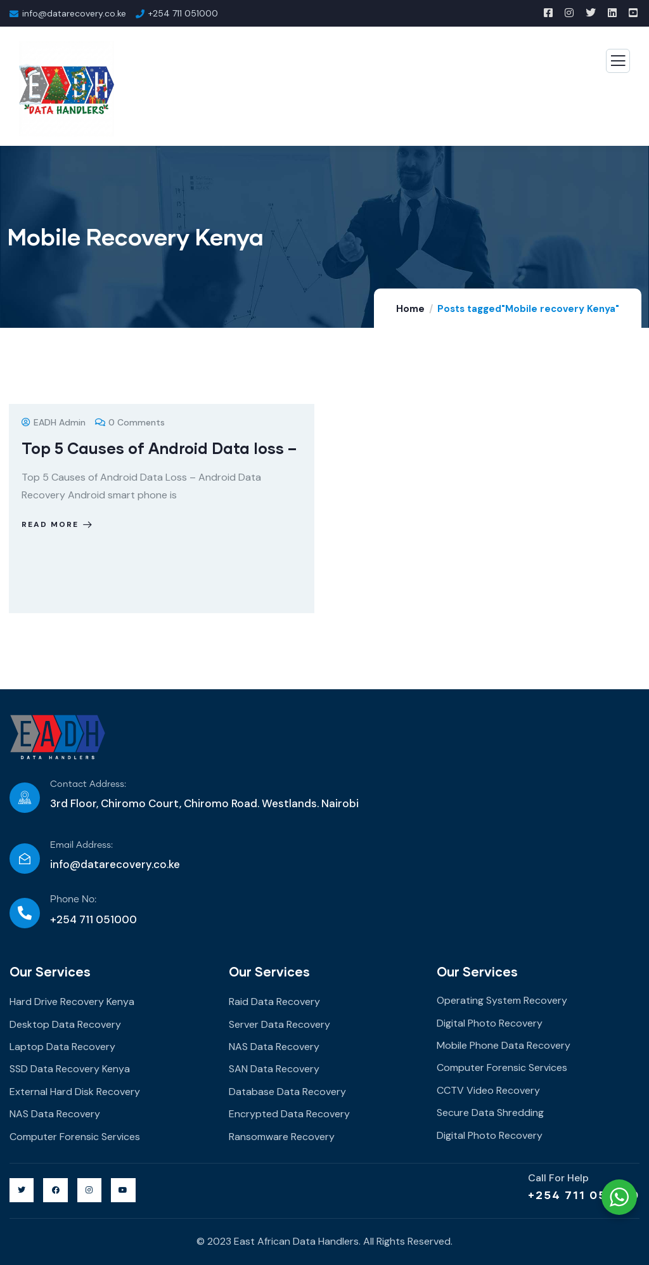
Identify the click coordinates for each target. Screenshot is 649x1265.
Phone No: (73, 899)
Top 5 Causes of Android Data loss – (159, 448)
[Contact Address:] (25, 797)
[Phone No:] (25, 913)
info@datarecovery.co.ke (115, 864)
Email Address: (81, 845)
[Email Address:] (25, 858)
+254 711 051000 (583, 1195)
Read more (58, 524)
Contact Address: (88, 784)
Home (410, 308)
